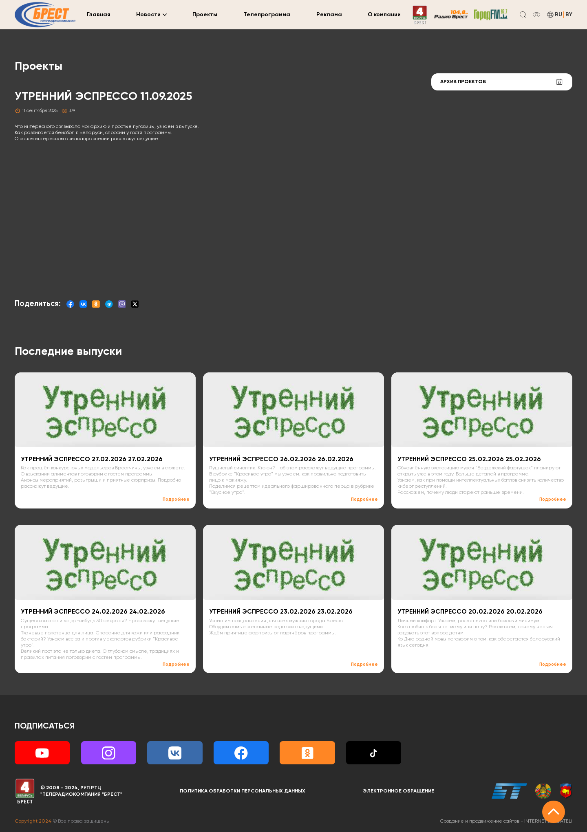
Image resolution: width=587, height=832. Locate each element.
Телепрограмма (266, 15)
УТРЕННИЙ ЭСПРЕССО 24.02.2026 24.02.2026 (93, 612)
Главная (98, 15)
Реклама (329, 15)
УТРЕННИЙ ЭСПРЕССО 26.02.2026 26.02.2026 (281, 459)
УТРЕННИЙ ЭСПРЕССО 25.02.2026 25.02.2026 (469, 459)
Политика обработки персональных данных (242, 791)
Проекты (204, 15)
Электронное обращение (398, 791)
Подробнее (176, 499)
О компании (384, 15)
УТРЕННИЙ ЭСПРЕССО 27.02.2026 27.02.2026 (92, 459)
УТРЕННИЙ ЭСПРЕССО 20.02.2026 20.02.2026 (470, 612)
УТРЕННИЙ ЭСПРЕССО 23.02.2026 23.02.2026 (281, 612)
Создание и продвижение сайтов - (506, 821)
